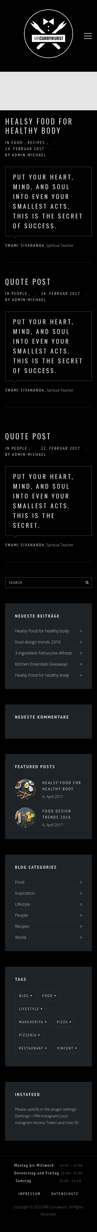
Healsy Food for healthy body (39, 126)
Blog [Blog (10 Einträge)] (24, 995)
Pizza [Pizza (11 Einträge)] (62, 1022)
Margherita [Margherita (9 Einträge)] (31, 1022)
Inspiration (25, 893)
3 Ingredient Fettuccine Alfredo (43, 653)
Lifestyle (22, 904)
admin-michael (29, 154)
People (20, 293)
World (20, 937)
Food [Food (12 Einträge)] (47, 995)
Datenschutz (65, 1193)
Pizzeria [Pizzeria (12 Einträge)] (28, 1035)
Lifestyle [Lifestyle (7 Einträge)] (29, 1009)
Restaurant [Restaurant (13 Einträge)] (31, 1048)
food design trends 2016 (38, 642)
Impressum (29, 1193)
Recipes (37, 142)
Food (18, 142)
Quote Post (28, 281)
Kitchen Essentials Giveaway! (41, 664)
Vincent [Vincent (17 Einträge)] (65, 1048)
